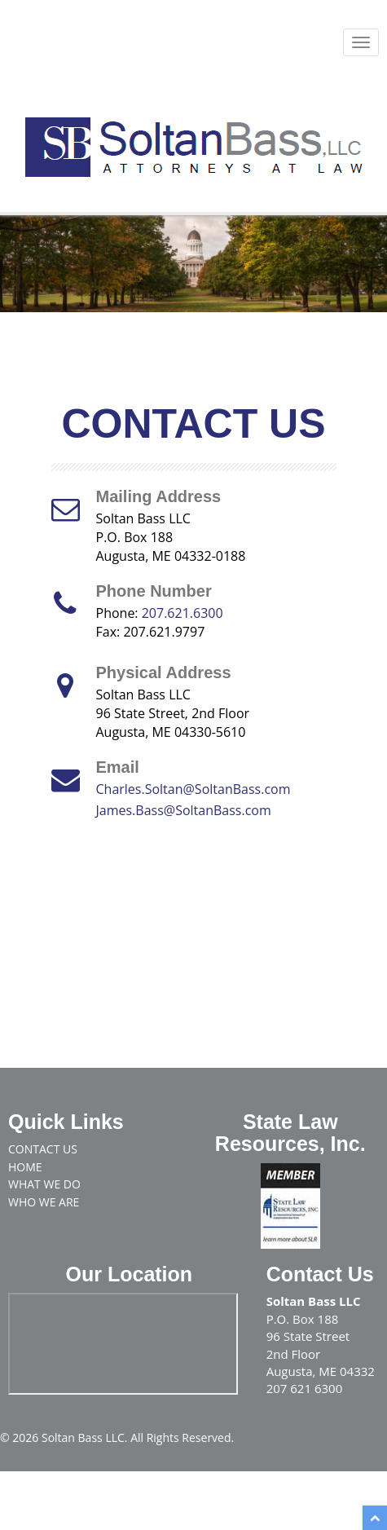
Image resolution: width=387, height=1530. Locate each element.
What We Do (44, 1184)
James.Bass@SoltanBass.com (183, 810)
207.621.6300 (182, 613)
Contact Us (42, 1149)
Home (25, 1167)
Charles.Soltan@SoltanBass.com (193, 789)
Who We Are (43, 1202)
